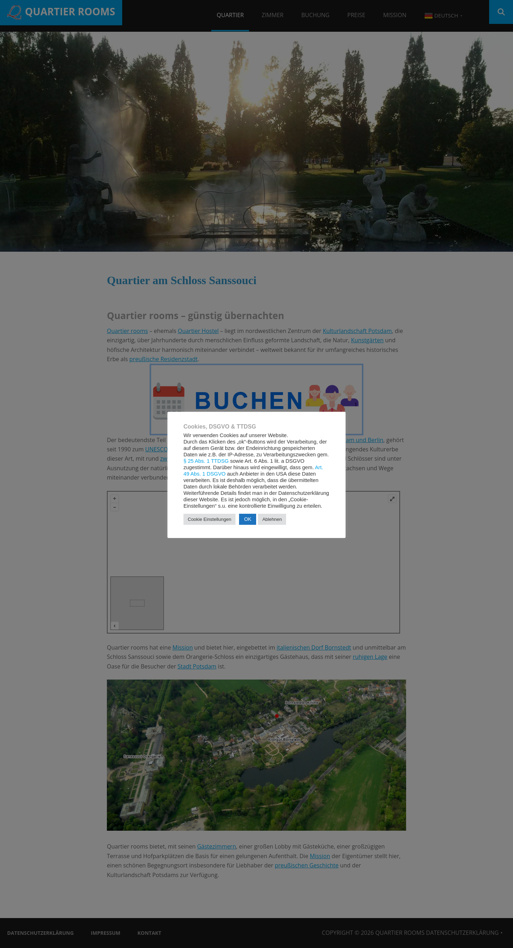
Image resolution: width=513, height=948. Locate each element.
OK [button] (247, 519)
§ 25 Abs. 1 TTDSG (206, 461)
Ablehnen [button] (272, 519)
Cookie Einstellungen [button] (209, 519)
